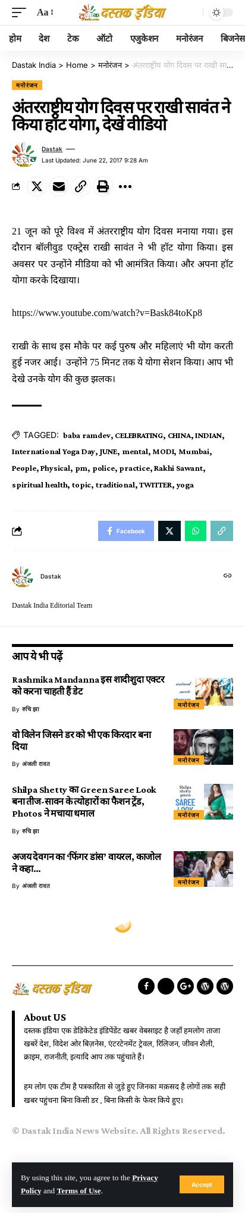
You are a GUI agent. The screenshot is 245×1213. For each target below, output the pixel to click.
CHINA (179, 435)
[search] (191, 12)
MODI (163, 451)
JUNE (108, 451)
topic (81, 484)
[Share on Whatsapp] (195, 531)
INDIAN (208, 435)
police (103, 468)
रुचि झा (30, 708)
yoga (185, 484)
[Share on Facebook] (126, 531)
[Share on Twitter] (37, 186)
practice (134, 468)
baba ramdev (87, 435)
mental (135, 451)
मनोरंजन (27, 85)
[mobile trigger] (22, 12)
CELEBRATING (139, 435)
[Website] (227, 576)
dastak (52, 148)
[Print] (103, 186)
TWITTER (155, 484)
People (24, 468)
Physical (55, 468)
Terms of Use (79, 1190)
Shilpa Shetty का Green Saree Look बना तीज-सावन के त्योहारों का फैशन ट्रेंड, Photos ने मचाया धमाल (84, 801)
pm (81, 468)
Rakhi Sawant (178, 468)
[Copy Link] (81, 186)
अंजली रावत (36, 763)
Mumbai (193, 451)
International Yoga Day (53, 451)
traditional (115, 484)
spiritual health (39, 484)
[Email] (59, 186)
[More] (125, 186)
